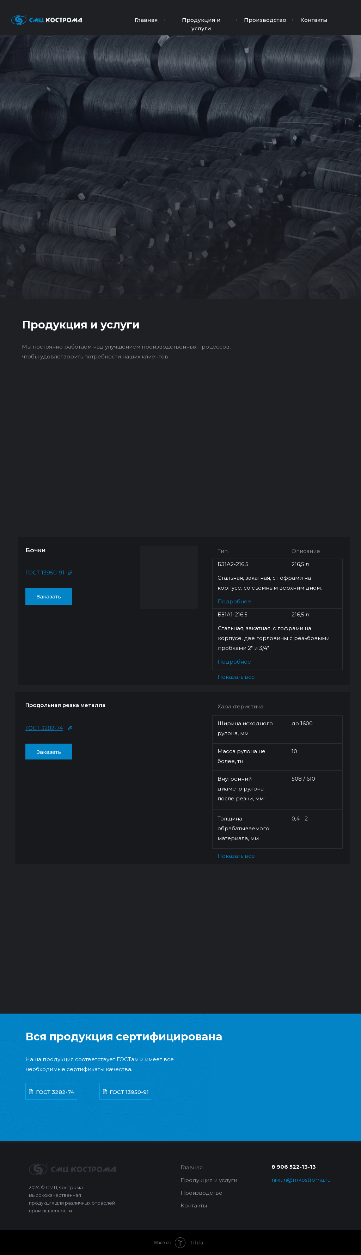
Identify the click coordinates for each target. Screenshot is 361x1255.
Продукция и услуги (81, 324)
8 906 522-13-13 (293, 1166)
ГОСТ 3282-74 (55, 1092)
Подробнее (234, 601)
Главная (146, 20)
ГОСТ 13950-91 (129, 1092)
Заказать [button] (49, 596)
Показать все (236, 676)
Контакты (314, 20)
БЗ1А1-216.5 (232, 614)
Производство (265, 20)
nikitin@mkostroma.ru (301, 1179)
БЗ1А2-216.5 (233, 564)
